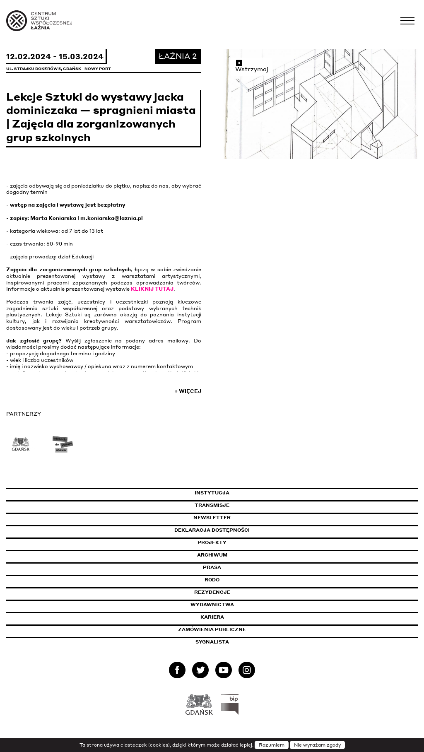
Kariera (212, 617)
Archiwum (212, 555)
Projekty (212, 542)
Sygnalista (212, 642)
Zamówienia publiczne (230, 629)
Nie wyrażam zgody (317, 745)
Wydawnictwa (212, 604)
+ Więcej (187, 391)
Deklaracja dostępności (212, 530)
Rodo (212, 580)
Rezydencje (212, 592)
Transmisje (247, 505)
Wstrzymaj (251, 66)
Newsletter (212, 518)
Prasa (212, 567)
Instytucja (212, 493)
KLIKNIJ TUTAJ (152, 289)
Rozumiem (271, 745)
